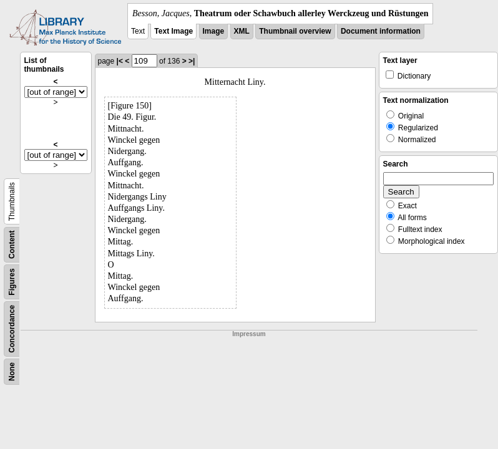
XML (242, 31)
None (11, 371)
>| (191, 61)
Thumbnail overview (295, 31)
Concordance (11, 329)
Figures (11, 281)
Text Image (173, 31)
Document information (381, 31)
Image (214, 31)
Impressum (248, 334)
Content (11, 245)
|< (120, 61)
